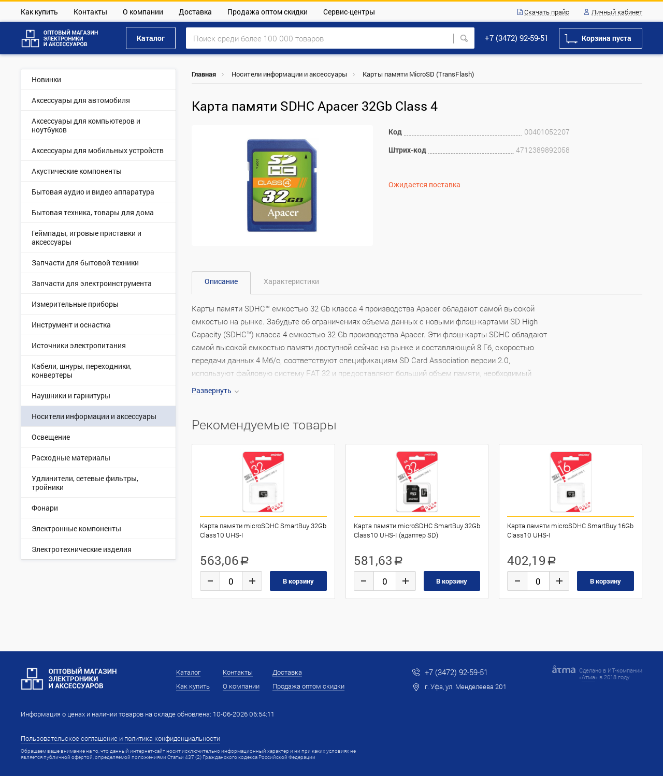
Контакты (90, 12)
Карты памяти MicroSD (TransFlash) (418, 74)
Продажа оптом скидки (267, 12)
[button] (363, 134)
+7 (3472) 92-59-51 (517, 37)
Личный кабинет (617, 12)
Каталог (151, 38)
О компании (143, 12)
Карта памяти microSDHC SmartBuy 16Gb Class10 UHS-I (570, 530)
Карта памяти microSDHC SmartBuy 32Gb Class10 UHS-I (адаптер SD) (417, 530)
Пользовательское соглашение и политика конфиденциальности (120, 738)
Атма (588, 677)
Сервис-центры (349, 12)
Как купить (39, 12)
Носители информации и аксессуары (289, 74)
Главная (204, 74)
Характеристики (291, 281)
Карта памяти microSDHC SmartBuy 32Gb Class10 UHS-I (263, 530)
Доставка (195, 12)
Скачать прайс (546, 12)
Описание (221, 281)
